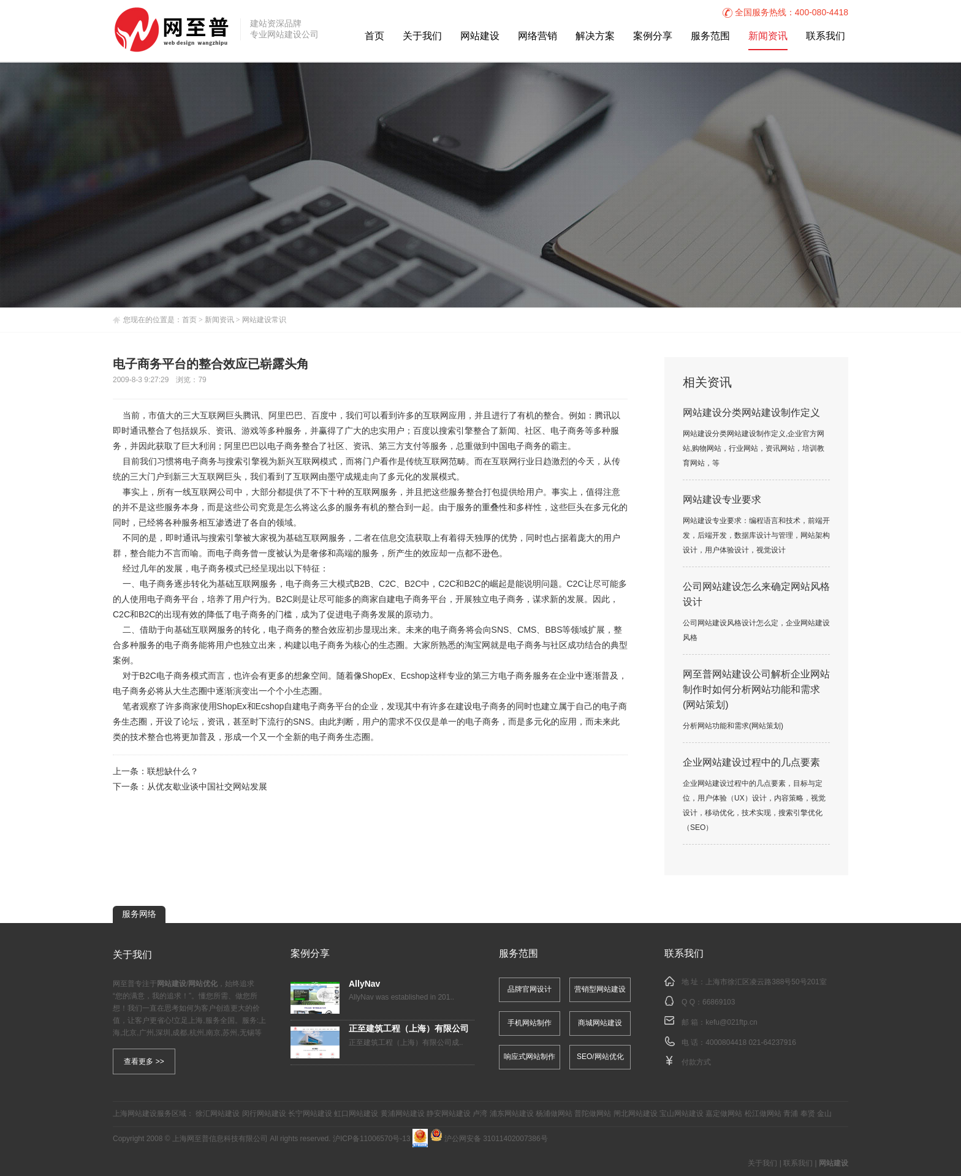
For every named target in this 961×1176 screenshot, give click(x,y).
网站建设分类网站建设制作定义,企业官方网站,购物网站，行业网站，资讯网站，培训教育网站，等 (753, 448)
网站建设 (479, 36)
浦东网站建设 (512, 1114)
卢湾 (480, 1114)
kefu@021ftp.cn (731, 1023)
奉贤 (807, 1114)
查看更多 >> (144, 1061)
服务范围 (710, 36)
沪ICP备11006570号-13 (372, 1139)
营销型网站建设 (600, 989)
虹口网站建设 (356, 1114)
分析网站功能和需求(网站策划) (733, 726)
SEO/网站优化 (600, 1057)
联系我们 (825, 36)
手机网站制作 (529, 1023)
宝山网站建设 (681, 1114)
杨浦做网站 (554, 1114)
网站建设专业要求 (722, 500)
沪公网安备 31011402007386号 (489, 1139)
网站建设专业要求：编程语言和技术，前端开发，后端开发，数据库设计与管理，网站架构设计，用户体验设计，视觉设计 (756, 535)
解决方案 (595, 36)
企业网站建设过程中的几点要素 (751, 763)
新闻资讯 (768, 36)
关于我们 (422, 36)
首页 (374, 36)
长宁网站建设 (310, 1114)
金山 (824, 1114)
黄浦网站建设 (403, 1114)
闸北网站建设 (635, 1114)
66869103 (718, 1002)
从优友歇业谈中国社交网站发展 (207, 787)
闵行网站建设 (264, 1114)
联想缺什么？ (173, 772)
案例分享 (652, 36)
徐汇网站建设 (218, 1114)
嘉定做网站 (723, 1114)
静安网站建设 (449, 1114)
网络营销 (537, 36)
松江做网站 (763, 1114)
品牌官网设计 (529, 989)
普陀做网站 (592, 1114)
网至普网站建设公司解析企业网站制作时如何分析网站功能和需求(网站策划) (756, 689)
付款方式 (696, 1062)
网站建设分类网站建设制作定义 (751, 413)
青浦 (790, 1114)
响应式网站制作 (529, 1057)
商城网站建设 (600, 1023)
